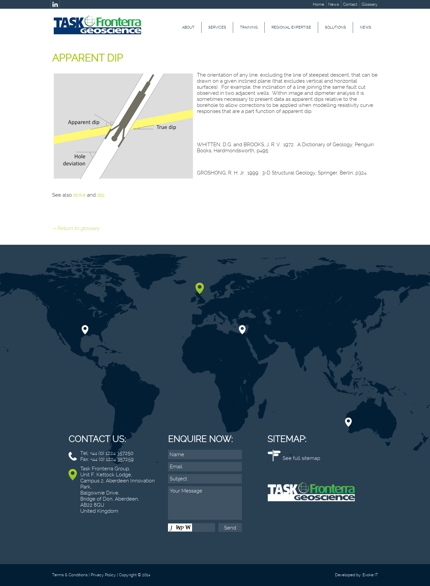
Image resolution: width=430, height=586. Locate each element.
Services (217, 27)
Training (249, 27)
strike (79, 195)
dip (100, 195)
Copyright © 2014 (134, 575)
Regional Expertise (291, 27)
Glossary (369, 4)
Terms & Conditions (70, 575)
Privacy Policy (103, 575)
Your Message (205, 503)
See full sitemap (301, 458)
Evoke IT (370, 575)
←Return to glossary (75, 228)
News (333, 4)
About (188, 27)
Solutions (335, 27)
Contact (350, 4)
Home (318, 4)
